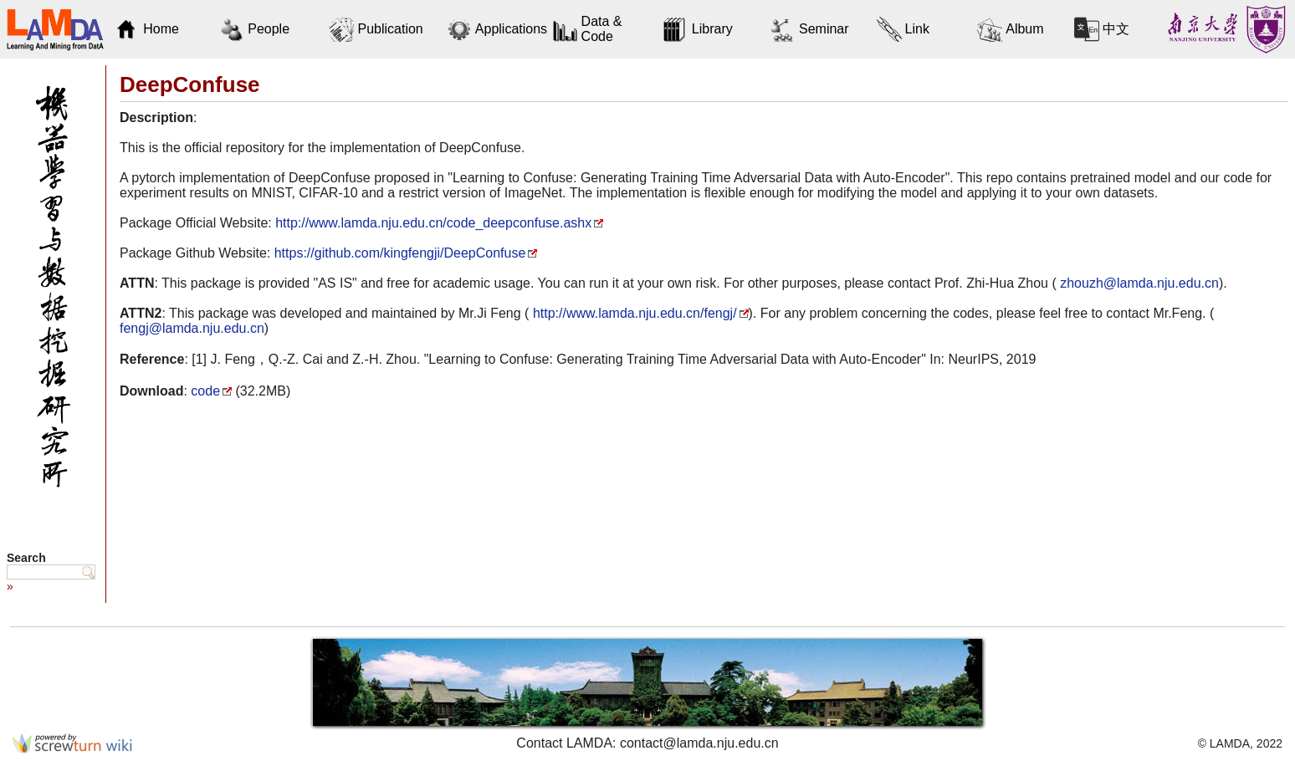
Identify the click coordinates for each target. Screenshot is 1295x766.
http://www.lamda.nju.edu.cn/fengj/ (632, 313)
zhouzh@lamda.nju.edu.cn (1138, 283)
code (205, 391)
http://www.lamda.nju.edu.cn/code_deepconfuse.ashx (433, 223)
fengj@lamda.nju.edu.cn (192, 328)
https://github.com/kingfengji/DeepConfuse (400, 253)
